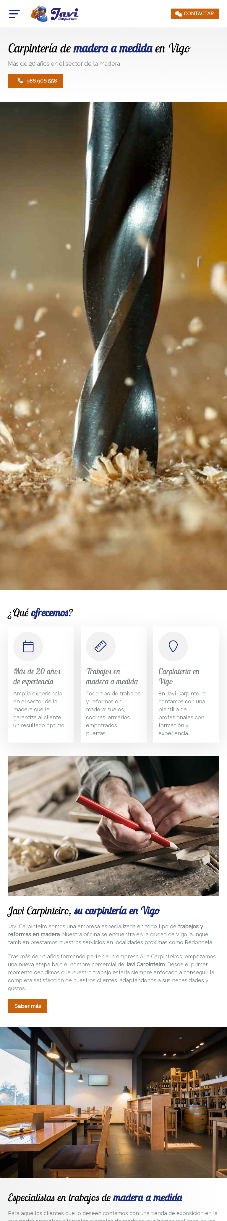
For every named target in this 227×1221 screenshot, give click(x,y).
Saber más (27, 1006)
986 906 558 (37, 81)
